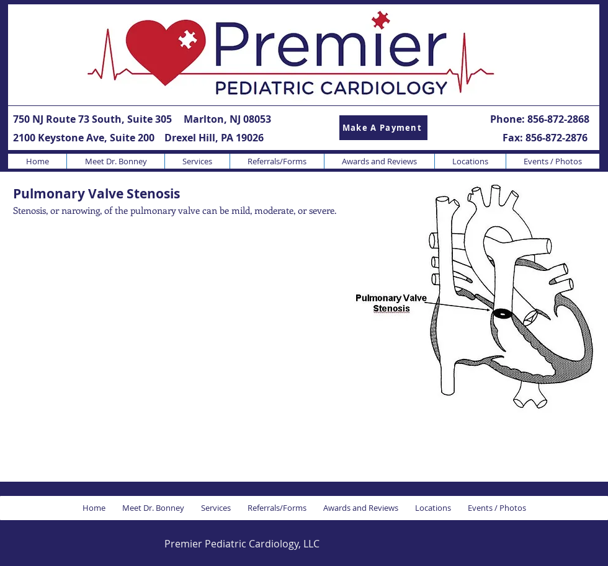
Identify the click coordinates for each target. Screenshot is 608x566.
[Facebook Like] (514, 543)
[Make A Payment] (383, 127)
